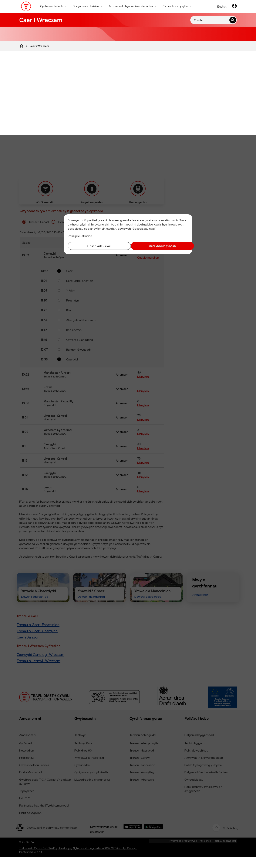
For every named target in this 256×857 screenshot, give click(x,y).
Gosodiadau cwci (97, 246)
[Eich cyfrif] (234, 6)
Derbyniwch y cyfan (159, 245)
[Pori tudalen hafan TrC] (26, 7)
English (222, 6)
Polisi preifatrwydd (80, 236)
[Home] (21, 46)
